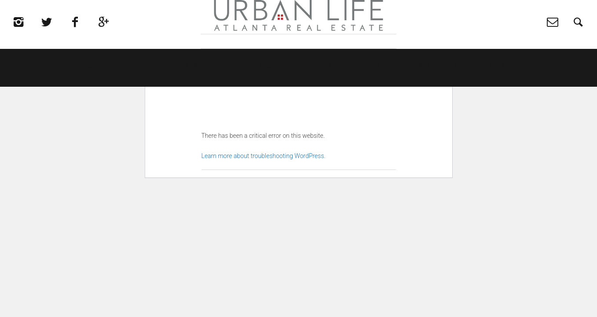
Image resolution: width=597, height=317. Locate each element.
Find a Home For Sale (169, 95)
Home (92, 95)
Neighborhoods (257, 95)
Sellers (323, 95)
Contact (498, 95)
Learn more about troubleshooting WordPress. (263, 155)
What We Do (437, 95)
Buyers (372, 95)
